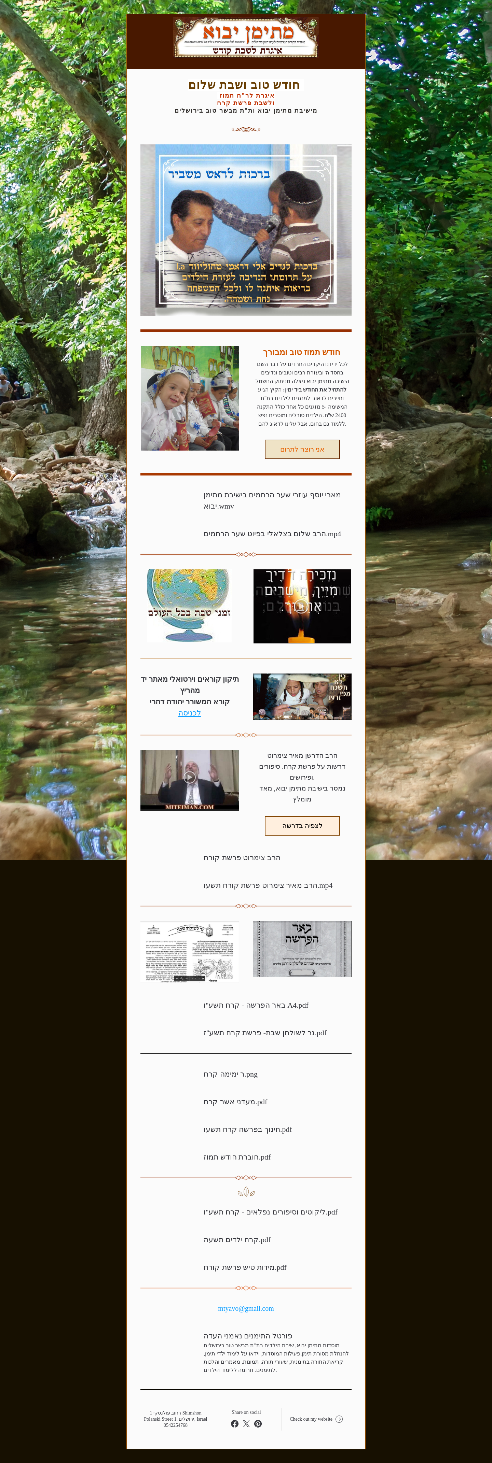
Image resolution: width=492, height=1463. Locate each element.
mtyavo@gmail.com (246, 1308)
